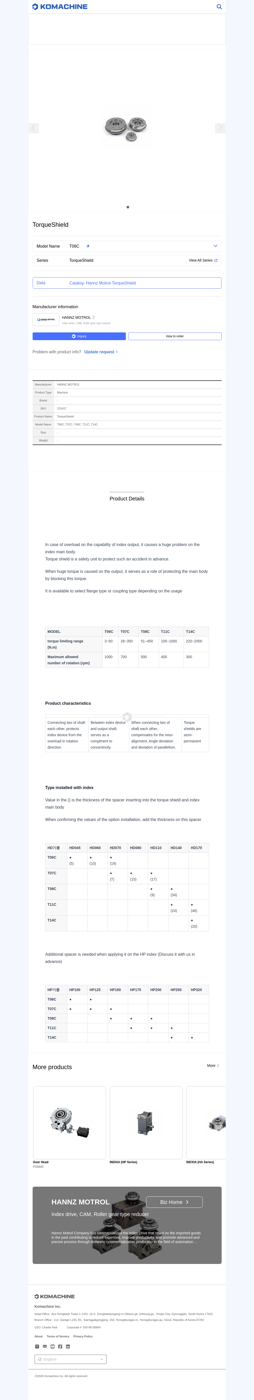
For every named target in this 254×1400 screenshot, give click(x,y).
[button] (133, 246)
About (39, 1336)
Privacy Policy (83, 1336)
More (211, 1065)
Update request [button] (99, 352)
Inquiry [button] (79, 336)
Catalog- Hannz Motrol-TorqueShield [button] (102, 283)
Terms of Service (58, 1336)
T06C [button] (74, 246)
